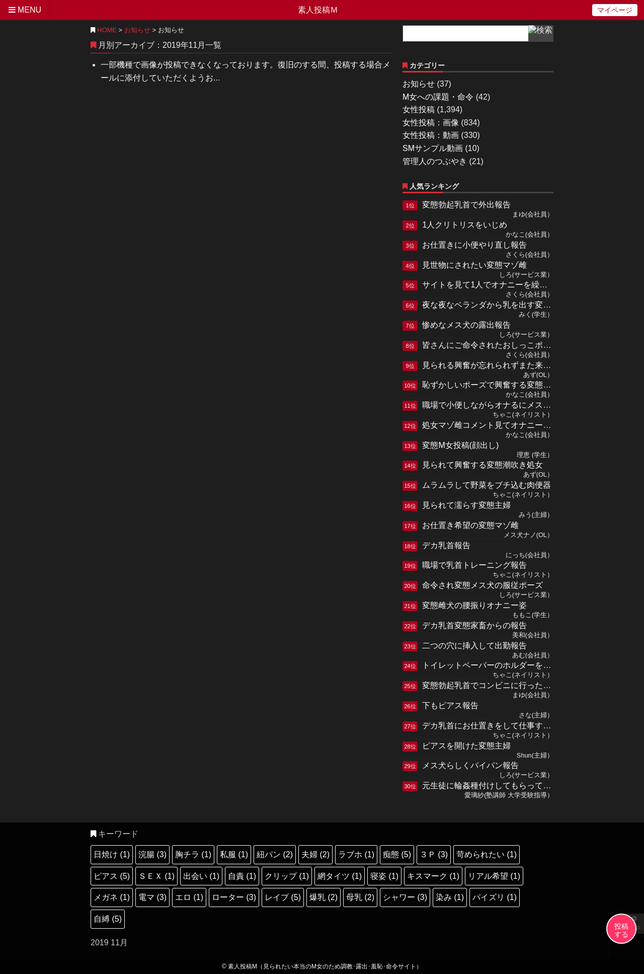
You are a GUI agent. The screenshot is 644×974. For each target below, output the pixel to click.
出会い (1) (201, 876)
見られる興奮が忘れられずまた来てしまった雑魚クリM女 (526, 365)
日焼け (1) (112, 854)
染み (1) (450, 897)
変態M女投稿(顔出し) (460, 445)
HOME (104, 30)
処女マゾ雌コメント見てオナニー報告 (490, 425)
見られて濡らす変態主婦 (466, 505)
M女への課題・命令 (438, 97)
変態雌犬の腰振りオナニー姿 (474, 605)
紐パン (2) (275, 854)
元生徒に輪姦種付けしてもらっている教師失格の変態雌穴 (526, 785)
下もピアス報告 (450, 705)
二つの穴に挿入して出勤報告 (474, 645)
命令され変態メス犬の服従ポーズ (482, 585)
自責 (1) (242, 876)
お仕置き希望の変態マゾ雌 (470, 525)
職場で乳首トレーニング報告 (474, 565)
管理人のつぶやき (435, 161)
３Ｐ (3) (434, 854)
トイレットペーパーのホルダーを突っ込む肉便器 (510, 665)
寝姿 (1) (384, 876)
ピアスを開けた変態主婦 (466, 745)
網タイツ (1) (339, 876)
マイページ (614, 10)
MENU (25, 10)
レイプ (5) (283, 897)
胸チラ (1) (193, 854)
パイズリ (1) (494, 897)
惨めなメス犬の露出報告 (466, 325)
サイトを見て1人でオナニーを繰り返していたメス (513, 284)
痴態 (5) (397, 854)
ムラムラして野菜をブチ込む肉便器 (486, 485)
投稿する (621, 930)
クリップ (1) (287, 876)
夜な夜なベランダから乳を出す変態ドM (494, 305)
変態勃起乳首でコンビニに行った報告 (490, 685)
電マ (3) (152, 897)
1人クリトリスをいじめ (464, 224)
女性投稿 (419, 109)
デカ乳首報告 (446, 545)
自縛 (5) (108, 919)
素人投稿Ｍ (318, 10)
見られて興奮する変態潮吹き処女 (482, 465)
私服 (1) (234, 854)
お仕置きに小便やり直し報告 (474, 245)
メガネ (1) (112, 897)
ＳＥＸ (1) (156, 876)
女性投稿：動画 (431, 135)
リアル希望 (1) (494, 876)
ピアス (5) (112, 876)
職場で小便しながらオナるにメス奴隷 (490, 405)
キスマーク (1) (433, 876)
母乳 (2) (360, 897)
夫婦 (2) (315, 854)
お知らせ (137, 30)
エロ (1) (189, 897)
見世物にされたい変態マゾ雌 (474, 265)
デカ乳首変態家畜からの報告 (474, 625)
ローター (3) (234, 897)
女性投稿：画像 (431, 122)
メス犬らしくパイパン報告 (470, 765)
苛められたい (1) (486, 854)
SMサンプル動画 (433, 148)
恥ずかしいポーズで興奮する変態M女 (489, 385)
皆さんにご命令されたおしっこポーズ (490, 345)
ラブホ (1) (356, 854)
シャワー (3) (405, 897)
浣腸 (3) (152, 854)
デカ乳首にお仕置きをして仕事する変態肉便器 (506, 725)
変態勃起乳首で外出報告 (466, 204)
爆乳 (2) (323, 897)
